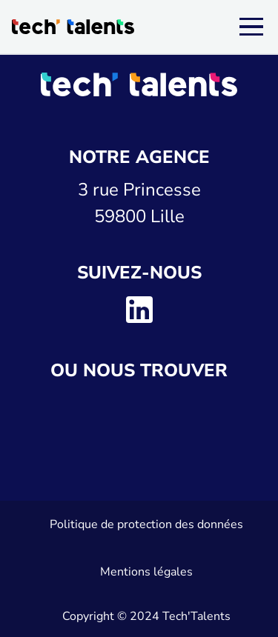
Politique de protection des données (146, 524)
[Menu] (251, 26)
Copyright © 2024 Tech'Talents (146, 616)
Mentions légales (146, 572)
